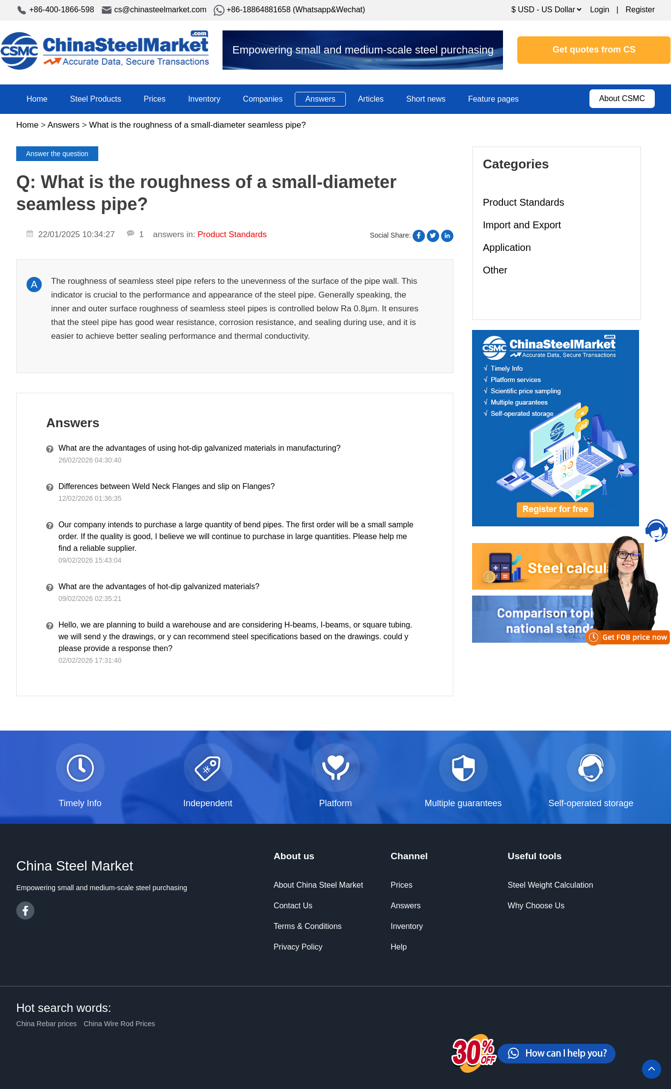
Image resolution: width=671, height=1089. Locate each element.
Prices (155, 99)
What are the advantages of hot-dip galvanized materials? (158, 586)
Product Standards (523, 202)
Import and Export (522, 224)
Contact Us (293, 905)
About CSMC (622, 98)
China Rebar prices (46, 1024)
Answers (320, 99)
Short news (426, 99)
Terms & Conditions (308, 926)
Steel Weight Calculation (550, 885)
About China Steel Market (318, 885)
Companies (263, 99)
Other (495, 270)
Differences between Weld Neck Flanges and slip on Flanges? (166, 486)
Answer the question (57, 154)
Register (640, 9)
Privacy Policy (298, 947)
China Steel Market (104, 50)
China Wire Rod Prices (119, 1024)
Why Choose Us (536, 905)
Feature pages (493, 99)
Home (37, 99)
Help (399, 947)
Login (599, 9)
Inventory (204, 99)
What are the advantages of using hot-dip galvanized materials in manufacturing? (199, 448)
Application (507, 247)
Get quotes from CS (594, 49)
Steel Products (95, 99)
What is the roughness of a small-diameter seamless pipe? (197, 125)
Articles (371, 99)
